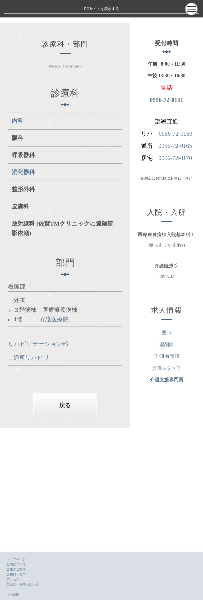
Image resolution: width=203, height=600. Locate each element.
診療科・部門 (16, 574)
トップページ (16, 559)
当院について (16, 564)
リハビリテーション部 (38, 317)
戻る (81, 378)
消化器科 (23, 154)
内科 (17, 103)
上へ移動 (13, 595)
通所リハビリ (31, 330)
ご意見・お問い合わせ (22, 584)
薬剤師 (183, 473)
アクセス (13, 579)
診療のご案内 (16, 569)
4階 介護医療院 (41, 292)
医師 (182, 461)
